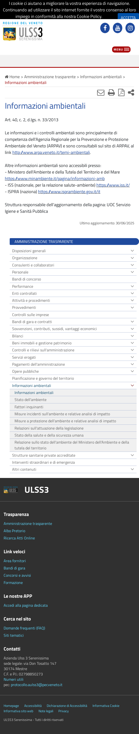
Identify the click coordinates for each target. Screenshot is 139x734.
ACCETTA (128, 18)
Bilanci (17, 336)
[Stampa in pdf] (121, 92)
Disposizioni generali (29, 251)
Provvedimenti (24, 307)
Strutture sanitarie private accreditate (43, 455)
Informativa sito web (18, 711)
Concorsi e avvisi (17, 575)
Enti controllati (24, 293)
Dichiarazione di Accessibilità (67, 705)
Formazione (13, 582)
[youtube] (118, 28)
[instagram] (131, 28)
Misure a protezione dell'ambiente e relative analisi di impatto (65, 421)
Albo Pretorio (14, 531)
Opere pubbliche (25, 371)
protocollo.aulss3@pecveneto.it (36, 685)
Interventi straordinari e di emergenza (43, 462)
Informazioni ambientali (31, 385)
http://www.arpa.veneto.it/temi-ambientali (51, 152)
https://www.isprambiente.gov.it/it (69, 191)
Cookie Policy (89, 16)
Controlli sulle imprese (30, 315)
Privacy (63, 711)
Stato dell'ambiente (30, 399)
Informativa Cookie (106, 705)
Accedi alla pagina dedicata (26, 605)
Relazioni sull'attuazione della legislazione (49, 428)
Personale (20, 272)
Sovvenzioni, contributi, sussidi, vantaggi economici (54, 329)
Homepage (11, 705)
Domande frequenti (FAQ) (24, 628)
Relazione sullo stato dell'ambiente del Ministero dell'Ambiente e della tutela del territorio (72, 445)
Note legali (46, 711)
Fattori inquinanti (29, 407)
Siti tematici (14, 635)
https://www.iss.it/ (113, 185)
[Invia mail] (101, 92)
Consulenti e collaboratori (33, 265)
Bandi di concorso (26, 279)
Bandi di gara (14, 568)
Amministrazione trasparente (28, 523)
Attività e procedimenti (31, 300)
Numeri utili (13, 679)
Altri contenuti (24, 469)
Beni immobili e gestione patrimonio (41, 343)
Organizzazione (24, 258)
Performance (22, 286)
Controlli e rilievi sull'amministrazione (43, 350)
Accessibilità (33, 705)
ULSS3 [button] (36, 489)
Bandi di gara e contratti (32, 322)
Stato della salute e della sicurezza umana (49, 435)
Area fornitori (15, 561)
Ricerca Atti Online (19, 538)
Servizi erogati (24, 357)
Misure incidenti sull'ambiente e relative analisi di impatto (62, 414)
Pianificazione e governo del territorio (43, 378)
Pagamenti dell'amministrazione (38, 364)
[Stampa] (111, 92)
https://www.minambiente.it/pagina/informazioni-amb (55, 178)
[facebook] (105, 28)
